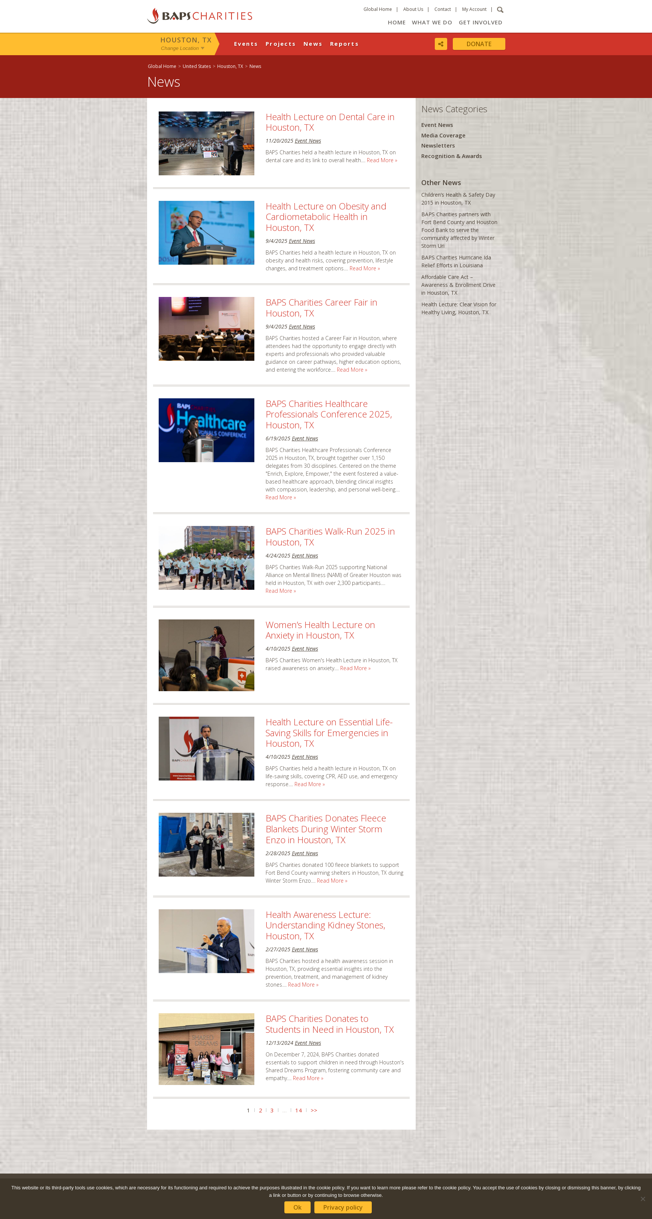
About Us (413, 9)
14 (298, 1110)
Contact (442, 9)
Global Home (378, 9)
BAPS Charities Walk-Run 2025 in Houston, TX (330, 536)
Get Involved (481, 22)
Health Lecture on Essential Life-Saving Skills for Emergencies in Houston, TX (329, 733)
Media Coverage (443, 135)
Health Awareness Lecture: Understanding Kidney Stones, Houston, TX (325, 925)
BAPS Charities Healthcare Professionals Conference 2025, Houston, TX (329, 414)
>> (314, 1110)
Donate (479, 44)
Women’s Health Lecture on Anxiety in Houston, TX (320, 630)
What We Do (432, 22)
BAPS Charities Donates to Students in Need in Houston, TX (330, 1023)
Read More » (382, 160)
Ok (297, 1207)
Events (246, 43)
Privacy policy (343, 1207)
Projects (281, 43)
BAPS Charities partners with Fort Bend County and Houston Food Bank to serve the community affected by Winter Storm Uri (459, 230)
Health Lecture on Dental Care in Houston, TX (330, 122)
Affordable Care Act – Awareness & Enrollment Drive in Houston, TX (458, 284)
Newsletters (438, 145)
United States (197, 66)
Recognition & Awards (451, 156)
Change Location (180, 48)
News (313, 43)
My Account (474, 9)
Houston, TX (186, 39)
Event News (308, 140)
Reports (344, 43)
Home (397, 22)
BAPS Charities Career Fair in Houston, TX (321, 307)
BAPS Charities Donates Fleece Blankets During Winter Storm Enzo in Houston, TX (326, 829)
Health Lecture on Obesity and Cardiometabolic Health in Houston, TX (326, 217)
